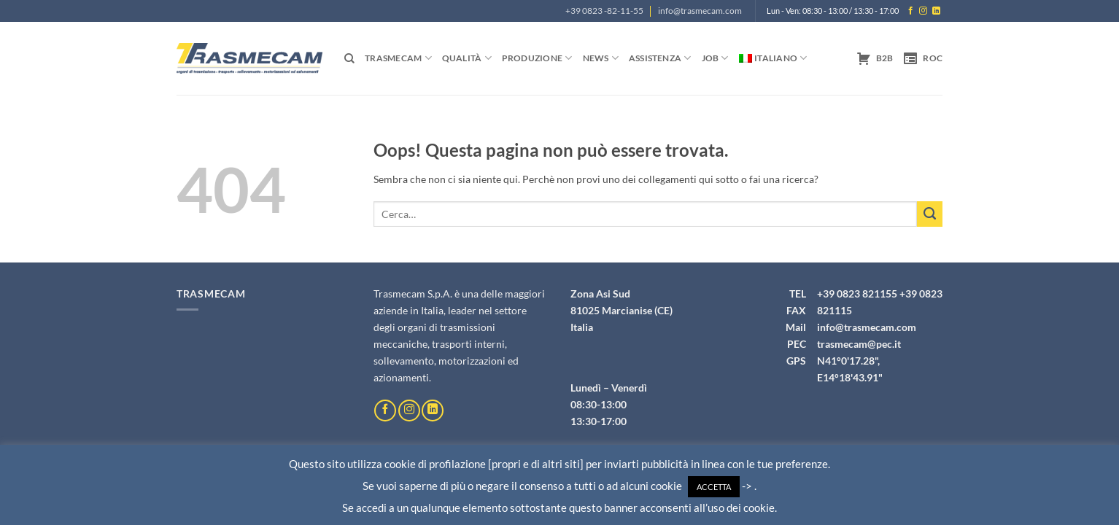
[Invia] (929, 214)
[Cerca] (349, 58)
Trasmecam (398, 58)
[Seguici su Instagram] (923, 11)
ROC (922, 58)
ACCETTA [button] (714, 486)
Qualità (467, 58)
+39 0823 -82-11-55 (604, 10)
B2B (875, 58)
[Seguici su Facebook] (911, 11)
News (601, 58)
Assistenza (660, 58)
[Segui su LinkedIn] (936, 11)
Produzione (537, 58)
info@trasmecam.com (700, 10)
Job (715, 58)
